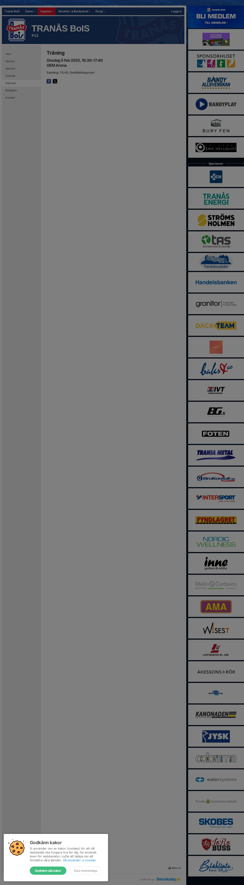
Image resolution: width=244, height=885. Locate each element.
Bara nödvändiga (85, 871)
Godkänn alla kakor (48, 871)
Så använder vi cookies (79, 860)
